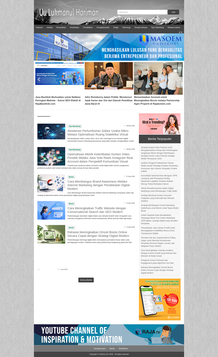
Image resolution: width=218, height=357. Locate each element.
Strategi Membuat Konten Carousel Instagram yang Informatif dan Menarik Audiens (157, 198)
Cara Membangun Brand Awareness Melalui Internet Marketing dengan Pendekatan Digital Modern (98, 185)
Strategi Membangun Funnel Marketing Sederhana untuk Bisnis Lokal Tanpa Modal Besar (159, 208)
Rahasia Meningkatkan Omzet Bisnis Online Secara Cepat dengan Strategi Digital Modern (98, 234)
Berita (112, 348)
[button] (39, 78)
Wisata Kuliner (174, 27)
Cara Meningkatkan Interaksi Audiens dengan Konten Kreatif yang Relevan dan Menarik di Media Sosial (159, 253)
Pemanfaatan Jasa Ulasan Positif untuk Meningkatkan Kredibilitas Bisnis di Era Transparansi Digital (158, 230)
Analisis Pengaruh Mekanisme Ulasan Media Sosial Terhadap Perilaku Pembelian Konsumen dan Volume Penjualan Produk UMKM (159, 167)
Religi (115, 27)
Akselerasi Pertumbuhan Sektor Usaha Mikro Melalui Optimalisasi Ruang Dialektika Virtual (97, 132)
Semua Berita (86, 280)
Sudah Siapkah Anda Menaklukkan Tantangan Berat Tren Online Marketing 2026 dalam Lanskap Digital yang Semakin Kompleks (159, 219)
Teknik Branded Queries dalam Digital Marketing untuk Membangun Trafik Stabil (159, 189)
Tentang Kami (100, 348)
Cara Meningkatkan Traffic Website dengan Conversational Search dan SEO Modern (96, 210)
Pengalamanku (103, 27)
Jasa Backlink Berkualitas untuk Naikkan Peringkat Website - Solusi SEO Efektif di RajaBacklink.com (58, 100)
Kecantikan (61, 27)
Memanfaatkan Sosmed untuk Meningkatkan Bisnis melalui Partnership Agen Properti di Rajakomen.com (156, 100)
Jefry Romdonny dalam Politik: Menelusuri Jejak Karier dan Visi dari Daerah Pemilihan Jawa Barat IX (109, 100)
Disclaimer (123, 348)
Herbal (49, 27)
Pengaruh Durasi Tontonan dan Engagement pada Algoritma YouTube (157, 261)
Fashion (39, 27)
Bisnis (71, 177)
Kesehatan (74, 27)
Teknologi (126, 27)
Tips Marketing (157, 27)
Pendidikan (88, 27)
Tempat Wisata (140, 27)
